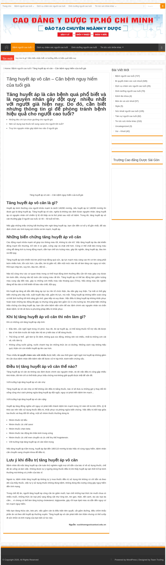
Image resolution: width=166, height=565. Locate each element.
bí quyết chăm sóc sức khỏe (32, 355)
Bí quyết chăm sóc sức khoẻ (128, 81)
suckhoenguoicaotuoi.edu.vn (91, 524)
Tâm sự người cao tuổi (126, 116)
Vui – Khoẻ (120, 131)
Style (117, 106)
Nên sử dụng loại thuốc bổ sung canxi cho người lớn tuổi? (36, 124)
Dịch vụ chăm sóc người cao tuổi (51, 6)
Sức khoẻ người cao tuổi (127, 111)
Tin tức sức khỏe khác (104, 6)
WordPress (131, 560)
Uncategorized (122, 126)
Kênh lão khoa (122, 96)
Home (6, 68)
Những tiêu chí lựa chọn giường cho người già (31, 119)
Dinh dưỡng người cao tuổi (80, 6)
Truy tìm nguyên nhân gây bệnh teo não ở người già (33, 128)
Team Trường (157, 560)
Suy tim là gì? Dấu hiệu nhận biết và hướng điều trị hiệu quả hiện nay (45, 58)
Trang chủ (6, 6)
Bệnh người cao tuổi (23, 6)
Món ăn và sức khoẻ (124, 101)
